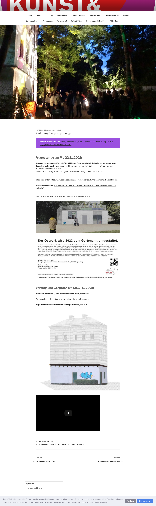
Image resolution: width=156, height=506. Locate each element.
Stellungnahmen (32, 21)
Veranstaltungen (112, 15)
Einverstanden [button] (144, 501)
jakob (58, 130)
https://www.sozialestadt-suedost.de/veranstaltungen (73, 180)
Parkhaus (81, 444)
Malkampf (41, 15)
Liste (51, 15)
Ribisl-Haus (114, 21)
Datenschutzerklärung (33, 488)
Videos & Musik (95, 15)
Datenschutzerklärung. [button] (99, 502)
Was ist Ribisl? (62, 15)
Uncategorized (46, 441)
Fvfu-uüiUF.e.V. (76, 21)
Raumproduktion (79, 15)
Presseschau (48, 21)
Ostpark (72, 444)
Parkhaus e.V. (62, 21)
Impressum (29, 484)
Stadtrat (29, 15)
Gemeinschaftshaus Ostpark (53, 444)
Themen (126, 15)
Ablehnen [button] (130, 501)
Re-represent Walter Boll (95, 21)
